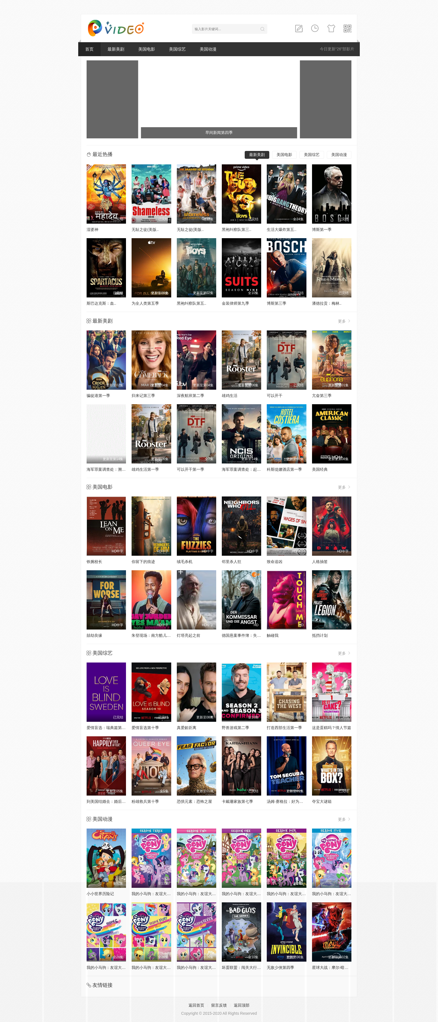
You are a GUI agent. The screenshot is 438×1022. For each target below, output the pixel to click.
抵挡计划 (320, 635)
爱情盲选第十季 (145, 727)
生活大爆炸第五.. (281, 229)
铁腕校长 (94, 561)
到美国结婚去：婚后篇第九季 (112, 801)
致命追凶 (274, 561)
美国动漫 (208, 49)
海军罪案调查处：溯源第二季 (112, 469)
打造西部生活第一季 (284, 727)
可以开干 (274, 395)
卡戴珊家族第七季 (237, 801)
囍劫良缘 (94, 635)
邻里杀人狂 (231, 561)
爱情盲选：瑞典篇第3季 (107, 727)
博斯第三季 (276, 303)
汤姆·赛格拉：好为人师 (287, 801)
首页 (89, 49)
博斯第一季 (322, 229)
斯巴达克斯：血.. (101, 303)
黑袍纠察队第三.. (236, 229)
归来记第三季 (143, 395)
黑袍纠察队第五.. (191, 303)
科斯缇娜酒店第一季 (284, 469)
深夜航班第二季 (190, 395)
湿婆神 (92, 229)
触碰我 (272, 635)
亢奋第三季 (322, 395)
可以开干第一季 (190, 469)
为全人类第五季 (145, 303)
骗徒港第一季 (98, 395)
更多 (344, 321)
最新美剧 (116, 49)
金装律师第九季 (235, 303)
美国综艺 (177, 49)
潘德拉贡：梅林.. (327, 303)
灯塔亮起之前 (188, 635)
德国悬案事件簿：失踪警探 (245, 635)
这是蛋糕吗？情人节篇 (331, 727)
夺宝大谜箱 (322, 801)
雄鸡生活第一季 (145, 469)
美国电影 (146, 49)
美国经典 (320, 469)
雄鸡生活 (229, 395)
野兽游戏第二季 (235, 727)
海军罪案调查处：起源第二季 (247, 469)
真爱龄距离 (186, 727)
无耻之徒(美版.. (145, 229)
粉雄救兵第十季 (145, 801)
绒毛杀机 (184, 561)
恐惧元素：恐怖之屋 (194, 801)
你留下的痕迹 (143, 561)
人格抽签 (320, 561)
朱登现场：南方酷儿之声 (153, 635)
